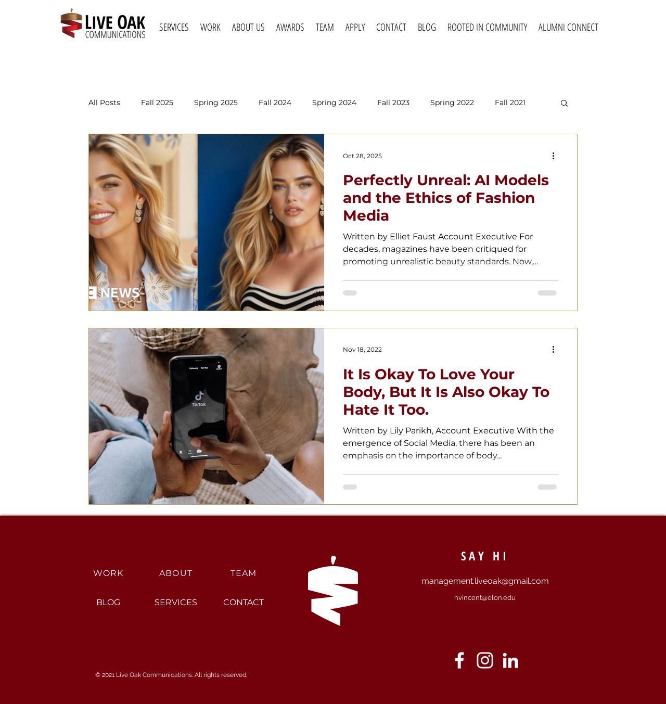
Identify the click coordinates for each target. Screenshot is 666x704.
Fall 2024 (275, 102)
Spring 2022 (452, 102)
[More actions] (556, 155)
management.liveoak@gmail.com (485, 581)
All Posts (104, 102)
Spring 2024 (334, 102)
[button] (564, 103)
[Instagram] (485, 660)
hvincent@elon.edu (485, 597)
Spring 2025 (216, 102)
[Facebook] (459, 660)
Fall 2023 (393, 102)
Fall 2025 (157, 102)
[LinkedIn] (510, 660)
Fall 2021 (510, 102)
